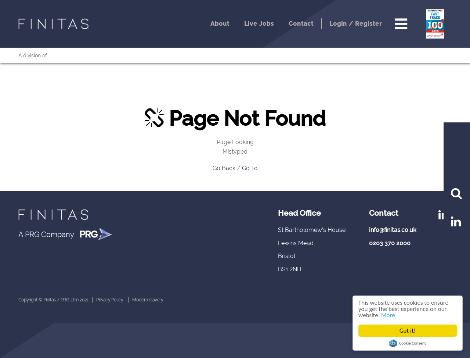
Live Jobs (259, 23)
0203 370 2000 (390, 243)
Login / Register (355, 23)
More (388, 315)
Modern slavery (147, 299)
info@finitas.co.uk (392, 229)
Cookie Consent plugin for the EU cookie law (407, 343)
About (219, 23)
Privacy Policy (109, 299)
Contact (301, 23)
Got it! (408, 330)
